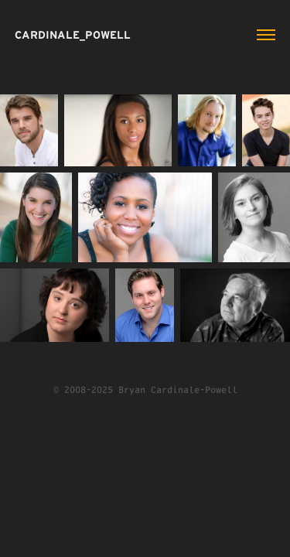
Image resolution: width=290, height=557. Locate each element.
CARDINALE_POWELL (73, 35)
